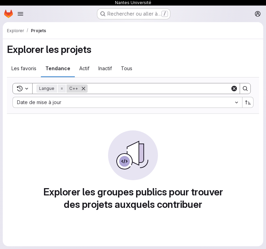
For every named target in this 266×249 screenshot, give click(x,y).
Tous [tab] (126, 68)
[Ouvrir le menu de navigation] (20, 13)
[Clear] (234, 88)
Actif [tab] (84, 68)
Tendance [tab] (57, 68)
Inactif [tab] (105, 68)
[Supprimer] (83, 88)
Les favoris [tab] (23, 68)
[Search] (159, 88)
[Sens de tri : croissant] (248, 102)
